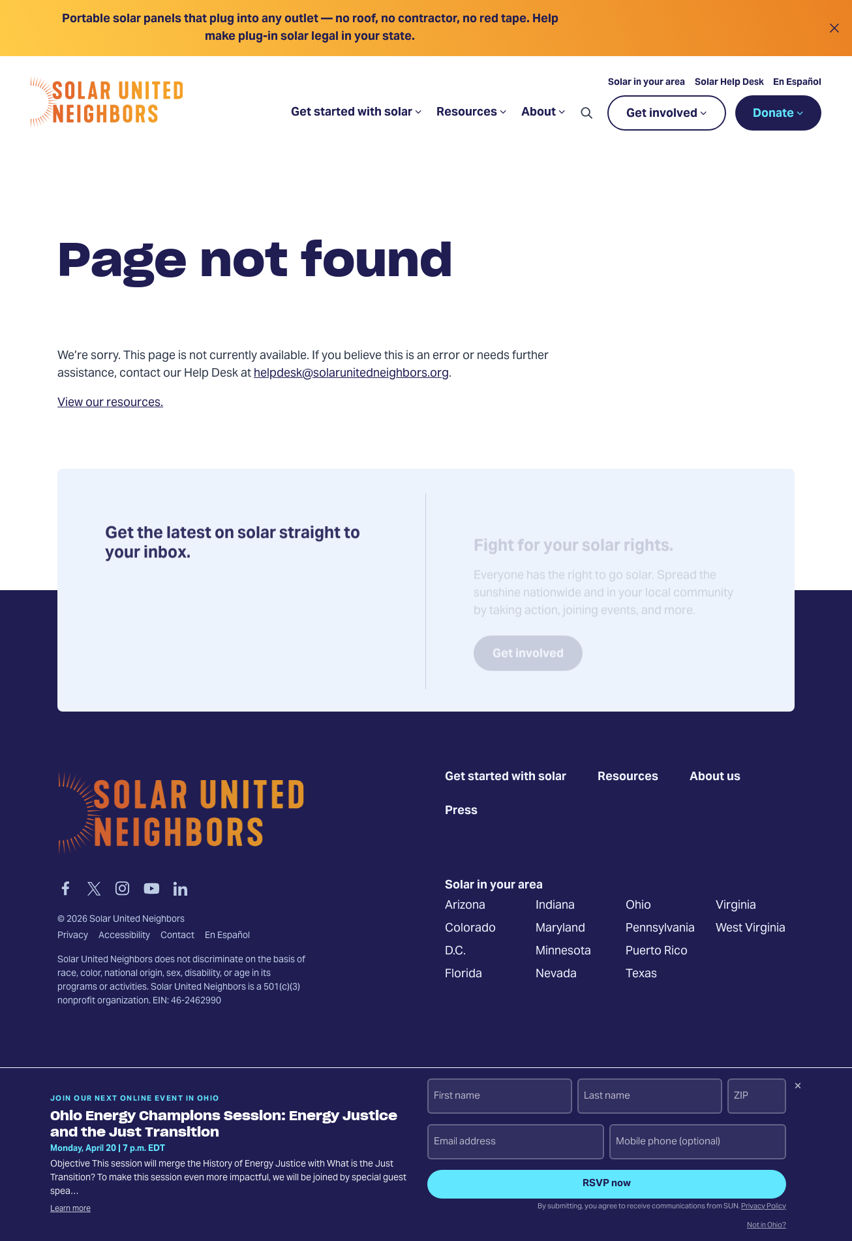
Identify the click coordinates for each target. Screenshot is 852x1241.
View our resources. (110, 403)
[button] (585, 114)
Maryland (560, 928)
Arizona (465, 906)
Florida (463, 974)
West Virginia (750, 928)
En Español (796, 84)
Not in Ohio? (766, 1226)
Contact (177, 935)
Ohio (638, 906)
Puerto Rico (657, 951)
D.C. (455, 951)
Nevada (556, 974)
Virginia (736, 906)
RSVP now (607, 1183)
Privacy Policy (763, 1206)
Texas (641, 974)
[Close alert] (834, 28)
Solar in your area (645, 84)
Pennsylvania (660, 928)
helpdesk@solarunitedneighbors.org (351, 373)
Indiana (555, 906)
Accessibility (124, 935)
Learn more (70, 1209)
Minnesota (563, 951)
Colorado (470, 928)
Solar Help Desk (728, 84)
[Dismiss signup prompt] (798, 1087)
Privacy (72, 935)
